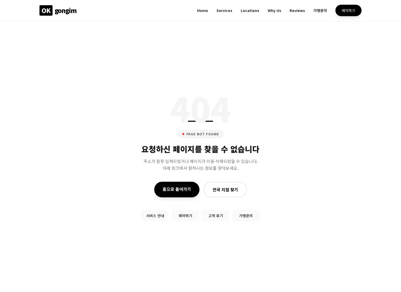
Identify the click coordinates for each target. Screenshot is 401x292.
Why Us (274, 10)
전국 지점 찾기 (225, 189)
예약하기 (348, 10)
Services (224, 10)
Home (202, 10)
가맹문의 (320, 10)
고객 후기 (215, 215)
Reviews (297, 10)
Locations (250, 10)
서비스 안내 (155, 215)
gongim (57, 10)
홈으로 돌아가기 (177, 189)
